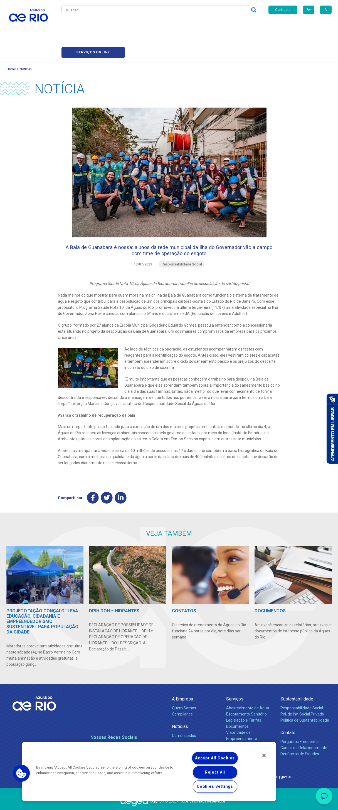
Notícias (25, 43)
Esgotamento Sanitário (246, 694)
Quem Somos (184, 688)
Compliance (182, 694)
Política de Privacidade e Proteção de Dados (169, 801)
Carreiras (175, 25)
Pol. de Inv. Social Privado (302, 694)
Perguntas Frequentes (300, 722)
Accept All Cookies (215, 758)
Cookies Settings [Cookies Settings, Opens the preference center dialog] (215, 786)
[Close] (264, 755)
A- (325, 10)
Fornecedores (202, 25)
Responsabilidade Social (301, 688)
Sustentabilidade (296, 679)
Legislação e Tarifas (243, 701)
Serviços (234, 679)
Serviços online (300, 25)
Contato (287, 713)
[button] (21, 773)
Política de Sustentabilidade (304, 701)
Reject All (215, 772)
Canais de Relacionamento (303, 728)
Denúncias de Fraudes (299, 734)
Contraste (282, 10)
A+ (309, 10)
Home (11, 43)
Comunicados (184, 716)
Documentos (237, 707)
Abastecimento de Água (247, 688)
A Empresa (182, 679)
